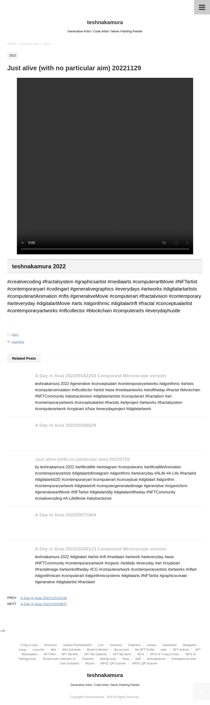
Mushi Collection (97, 649)
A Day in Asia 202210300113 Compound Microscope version (101, 549)
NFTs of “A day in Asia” (164, 654)
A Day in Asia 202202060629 (65, 425)
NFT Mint (49, 654)
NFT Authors (181, 649)
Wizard (89, 663)
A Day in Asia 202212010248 (43, 598)
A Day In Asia (29, 645)
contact (151, 645)
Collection (134, 645)
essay (22, 649)
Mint (53, 649)
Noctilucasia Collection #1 (59, 659)
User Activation (69, 663)
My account (121, 649)
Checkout (116, 645)
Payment (87, 659)
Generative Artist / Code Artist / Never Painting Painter (105, 685)
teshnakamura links (183, 659)
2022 (15, 334)
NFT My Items (122, 654)
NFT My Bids (70, 654)
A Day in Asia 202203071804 (65, 515)
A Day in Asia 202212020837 (43, 604)
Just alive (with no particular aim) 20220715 (82, 459)
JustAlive (18, 342)
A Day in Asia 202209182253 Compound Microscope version (101, 375)
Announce (50, 645)
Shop (125, 659)
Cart (101, 645)
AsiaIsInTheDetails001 (77, 645)
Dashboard (169, 645)
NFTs (140, 654)
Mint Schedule (71, 649)
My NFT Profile (144, 649)
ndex (164, 649)
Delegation (189, 645)
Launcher (39, 649)
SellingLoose (108, 659)
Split (138, 659)
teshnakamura (105, 22)
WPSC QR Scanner (113, 663)
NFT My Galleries (95, 654)
